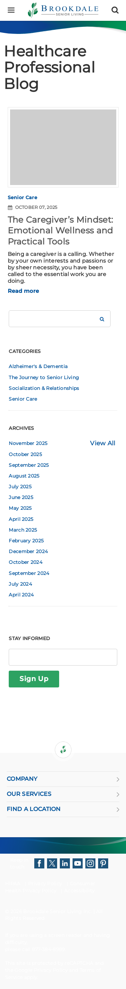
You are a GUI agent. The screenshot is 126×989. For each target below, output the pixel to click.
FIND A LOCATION (63, 809)
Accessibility (79, 891)
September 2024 (29, 573)
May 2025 (20, 508)
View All (103, 443)
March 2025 (23, 530)
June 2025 (21, 497)
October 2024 (25, 562)
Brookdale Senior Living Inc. (58, 911)
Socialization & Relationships (44, 388)
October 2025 (25, 454)
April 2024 (21, 595)
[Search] (115, 10)
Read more (23, 291)
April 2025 (21, 519)
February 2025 (26, 541)
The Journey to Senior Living (44, 377)
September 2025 (29, 465)
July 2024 (20, 584)
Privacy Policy (45, 884)
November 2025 (28, 443)
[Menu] (11, 10)
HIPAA (12, 884)
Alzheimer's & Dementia (38, 366)
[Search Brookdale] (102, 318)
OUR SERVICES (63, 794)
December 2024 (28, 551)
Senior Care (23, 197)
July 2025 (20, 487)
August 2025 (24, 476)
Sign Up (33, 679)
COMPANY (63, 779)
